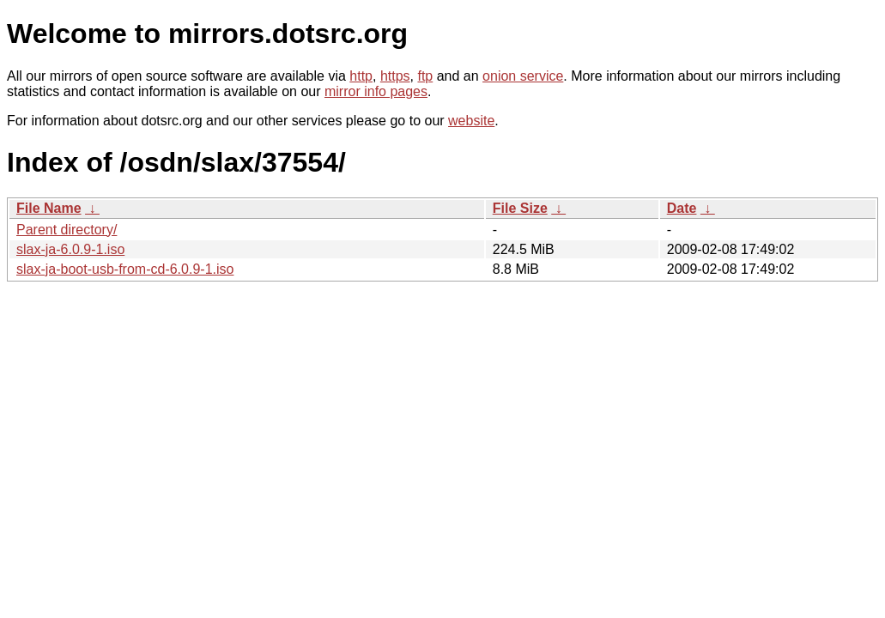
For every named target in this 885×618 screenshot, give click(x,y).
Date (682, 208)
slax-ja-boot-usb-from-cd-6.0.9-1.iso (124, 269)
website (471, 120)
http (361, 76)
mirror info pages (375, 91)
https (395, 76)
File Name (49, 208)
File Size (520, 208)
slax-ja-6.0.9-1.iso (70, 249)
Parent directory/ (66, 229)
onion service (522, 76)
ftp (425, 76)
